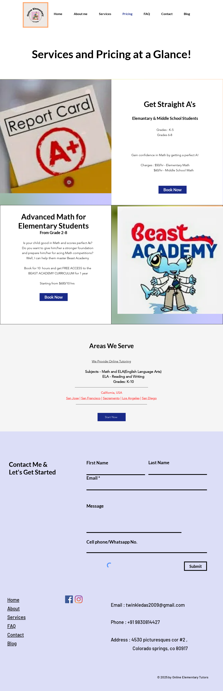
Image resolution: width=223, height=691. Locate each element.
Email (92, 478)
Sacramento (111, 398)
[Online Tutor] (79, 599)
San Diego (149, 398)
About (13, 608)
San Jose (72, 398)
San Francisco (91, 398)
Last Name (158, 462)
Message (95, 506)
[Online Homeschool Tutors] (69, 599)
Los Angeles (130, 398)
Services (16, 617)
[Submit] (195, 566)
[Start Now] (112, 417)
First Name (97, 463)
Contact (15, 635)
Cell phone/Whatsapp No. (111, 542)
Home (13, 600)
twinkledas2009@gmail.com (155, 605)
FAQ (11, 626)
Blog (12, 643)
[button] (172, 190)
